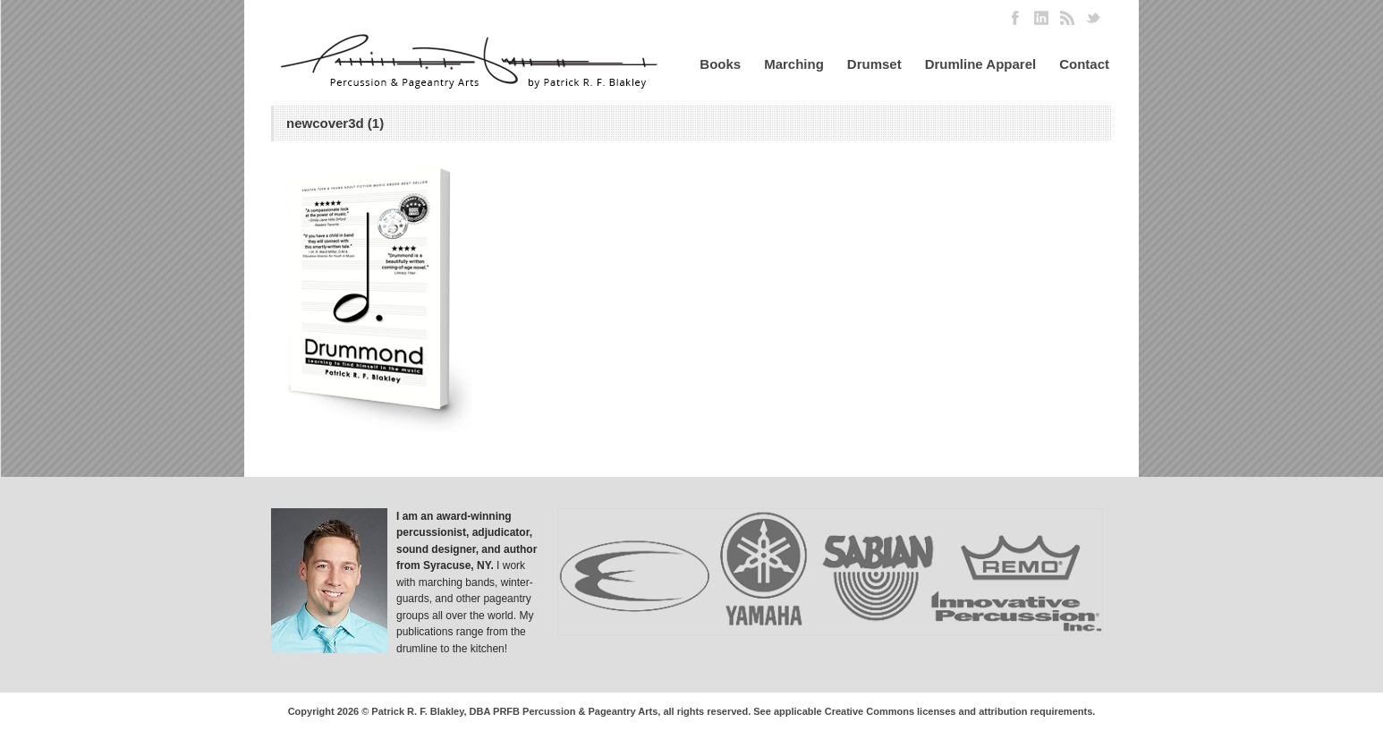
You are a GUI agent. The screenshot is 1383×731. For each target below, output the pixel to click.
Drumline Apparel (980, 64)
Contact (1084, 64)
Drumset (874, 64)
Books (720, 64)
